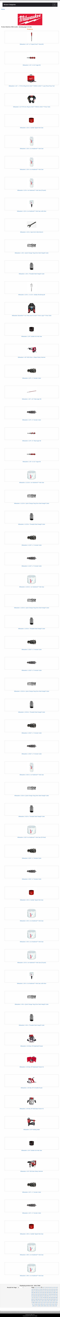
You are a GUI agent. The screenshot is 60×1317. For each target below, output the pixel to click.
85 (56, 1297)
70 (49, 1296)
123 (50, 1304)
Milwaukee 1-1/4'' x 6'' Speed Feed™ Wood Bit (32, 44)
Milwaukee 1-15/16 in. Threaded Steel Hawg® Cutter (31, 712)
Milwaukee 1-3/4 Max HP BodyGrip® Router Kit (32, 1067)
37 (56, 1291)
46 (49, 1292)
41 (38, 1292)
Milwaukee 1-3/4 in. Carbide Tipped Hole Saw (31, 900)
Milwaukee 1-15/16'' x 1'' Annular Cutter (32, 733)
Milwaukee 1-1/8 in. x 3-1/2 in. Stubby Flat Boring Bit (31, 294)
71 (52, 1296)
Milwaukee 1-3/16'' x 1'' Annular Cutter (31, 858)
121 (44, 1304)
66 (41, 1296)
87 (34, 1299)
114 (50, 1302)
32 (45, 1291)
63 (34, 1296)
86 (32, 1299)
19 (43, 1289)
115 (53, 1302)
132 (50, 1305)
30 (41, 1291)
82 (49, 1297)
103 (45, 1301)
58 (49, 1294)
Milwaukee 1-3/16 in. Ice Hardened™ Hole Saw (32, 774)
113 (47, 1302)
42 (41, 1292)
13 (56, 1287)
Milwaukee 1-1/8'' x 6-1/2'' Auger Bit (32, 461)
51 (34, 1294)
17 (38, 1289)
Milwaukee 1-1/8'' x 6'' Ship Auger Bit (31, 440)
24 (54, 1289)
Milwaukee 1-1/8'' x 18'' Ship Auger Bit (31, 399)
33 (47, 1291)
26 (32, 1291)
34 (49, 1291)
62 (32, 1296)
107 (57, 1301)
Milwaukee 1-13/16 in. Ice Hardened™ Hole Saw (31, 587)
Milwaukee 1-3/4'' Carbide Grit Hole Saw (31, 1150)
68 (45, 1296)
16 (36, 1289)
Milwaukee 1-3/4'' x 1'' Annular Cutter (31, 1192)
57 (47, 1294)
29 (38, 1291)
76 (36, 1297)
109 (36, 1302)
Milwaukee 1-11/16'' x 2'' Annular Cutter (32, 566)
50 (32, 1294)
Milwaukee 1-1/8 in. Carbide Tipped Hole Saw (31, 127)
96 (54, 1299)
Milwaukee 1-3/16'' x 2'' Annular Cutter (31, 879)
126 (33, 1305)
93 (47, 1299)
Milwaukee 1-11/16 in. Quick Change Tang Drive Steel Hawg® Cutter (31, 503)
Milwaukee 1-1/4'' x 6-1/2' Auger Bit (31, 65)
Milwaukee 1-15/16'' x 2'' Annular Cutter (32, 754)
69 (47, 1296)
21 (47, 1289)
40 (36, 1292)
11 (52, 1287)
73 (56, 1296)
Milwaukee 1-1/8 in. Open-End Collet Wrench (31, 232)
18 (41, 1289)
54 (41, 1294)
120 (41, 1304)
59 (52, 1294)
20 (45, 1289)
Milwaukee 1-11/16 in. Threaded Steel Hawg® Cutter (31, 524)
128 (39, 1305)
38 (32, 1292)
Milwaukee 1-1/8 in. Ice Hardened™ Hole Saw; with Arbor (31, 211)
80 (45, 1297)
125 (56, 1304)
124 (53, 1304)
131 (47, 1305)
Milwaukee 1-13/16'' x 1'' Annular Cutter (32, 649)
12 (54, 1287)
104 (48, 1301)
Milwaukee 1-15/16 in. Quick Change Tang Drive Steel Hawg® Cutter (31, 691)
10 (49, 1287)
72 (54, 1296)
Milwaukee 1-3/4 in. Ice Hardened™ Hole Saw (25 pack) (31, 962)
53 (38, 1294)
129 (42, 1305)
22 (49, 1289)
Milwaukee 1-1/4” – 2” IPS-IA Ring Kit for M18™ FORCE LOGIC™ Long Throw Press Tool (31, 86)
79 (43, 1297)
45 (47, 1292)
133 (53, 1305)
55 (43, 1294)
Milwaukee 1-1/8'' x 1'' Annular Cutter (31, 378)
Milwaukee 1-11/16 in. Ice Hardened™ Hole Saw (31, 482)
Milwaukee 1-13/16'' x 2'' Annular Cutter (32, 670)
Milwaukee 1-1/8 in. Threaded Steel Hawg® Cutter (31, 273)
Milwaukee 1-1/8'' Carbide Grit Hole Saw (31, 336)
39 (34, 1292)
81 (47, 1297)
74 (32, 1297)
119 (39, 1304)
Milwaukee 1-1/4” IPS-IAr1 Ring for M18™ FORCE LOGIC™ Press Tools (31, 107)
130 (44, 1305)
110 (39, 1302)
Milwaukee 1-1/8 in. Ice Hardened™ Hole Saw (31, 148)
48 (54, 1292)
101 (40, 1301)
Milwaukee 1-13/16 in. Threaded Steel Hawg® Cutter (31, 628)
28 (36, 1291)
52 (36, 1294)
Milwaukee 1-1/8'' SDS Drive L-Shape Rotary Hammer (31, 357)
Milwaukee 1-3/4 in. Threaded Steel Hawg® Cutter (31, 1025)
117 (33, 1304)
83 (52, 1297)
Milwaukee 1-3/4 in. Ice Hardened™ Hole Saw (31, 921)
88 (36, 1299)
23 (52, 1289)
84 (54, 1297)
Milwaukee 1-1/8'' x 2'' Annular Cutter (31, 420)
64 (36, 1296)
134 (56, 1305)
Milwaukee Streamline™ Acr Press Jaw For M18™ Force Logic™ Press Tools (31, 315)
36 (54, 1291)
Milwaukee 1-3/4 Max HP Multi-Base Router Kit (32, 1108)
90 (41, 1299)
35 (52, 1291)
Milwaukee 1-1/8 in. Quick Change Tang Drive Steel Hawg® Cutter (32, 253)
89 (38, 1299)
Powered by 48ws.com (30, 1314)
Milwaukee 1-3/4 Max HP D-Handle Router (31, 1087)
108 (33, 1302)
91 (43, 1299)
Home (3, 9)
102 (42, 1301)
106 (54, 1301)
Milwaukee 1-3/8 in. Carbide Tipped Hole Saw (31, 1234)
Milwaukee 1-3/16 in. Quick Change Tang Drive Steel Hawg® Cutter (31, 795)
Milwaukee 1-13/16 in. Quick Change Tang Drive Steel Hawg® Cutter (31, 607)
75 (34, 1297)
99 (34, 1301)
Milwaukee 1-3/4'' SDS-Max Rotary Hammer (31, 1171)
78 (41, 1297)
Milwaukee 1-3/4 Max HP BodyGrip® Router (31, 1046)
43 (43, 1292)
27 (34, 1291)
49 (56, 1292)
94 (49, 1299)
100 (37, 1301)
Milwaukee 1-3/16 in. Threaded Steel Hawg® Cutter (32, 816)
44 (45, 1292)
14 (32, 1289)
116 (56, 1302)
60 (54, 1294)
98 (32, 1301)
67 (43, 1296)
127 (36, 1305)
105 (51, 1301)
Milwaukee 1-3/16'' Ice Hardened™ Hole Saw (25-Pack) (31, 837)
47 (52, 1292)
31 (43, 1291)
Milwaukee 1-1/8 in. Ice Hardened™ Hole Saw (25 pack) (31, 190)
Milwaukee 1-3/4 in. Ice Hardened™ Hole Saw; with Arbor (31, 983)
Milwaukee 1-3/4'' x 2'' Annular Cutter (31, 1213)
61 (56, 1294)
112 (44, 1302)
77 (38, 1297)
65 (38, 1296)
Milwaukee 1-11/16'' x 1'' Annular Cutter (32, 545)
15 (34, 1289)
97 (56, 1299)
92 (45, 1299)
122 (47, 1304)
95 (52, 1299)
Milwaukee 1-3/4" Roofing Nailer (31, 1129)
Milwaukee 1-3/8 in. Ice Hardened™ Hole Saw (31, 1254)
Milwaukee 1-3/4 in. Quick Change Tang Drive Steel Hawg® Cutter (32, 1004)
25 (56, 1289)
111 (42, 1302)
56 (45, 1294)
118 (36, 1304)
